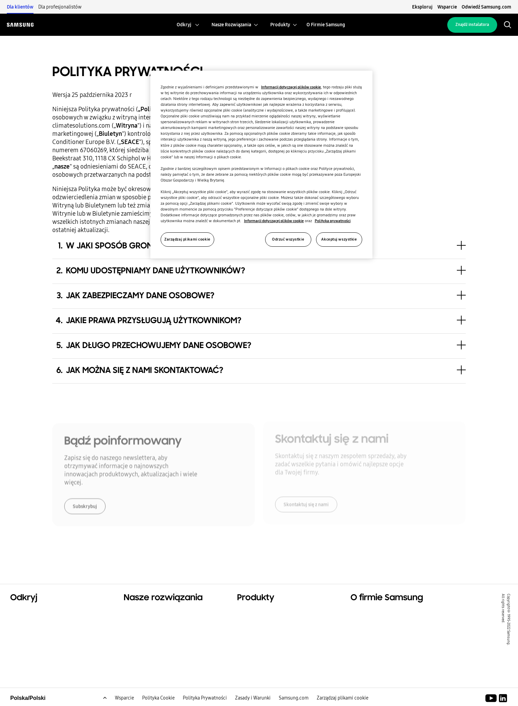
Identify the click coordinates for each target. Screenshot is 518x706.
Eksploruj (422, 7)
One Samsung (28, 647)
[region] (261, 165)
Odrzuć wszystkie (288, 239)
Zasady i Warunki (253, 701)
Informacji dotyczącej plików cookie (291, 87)
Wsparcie (447, 7)
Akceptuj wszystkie (339, 239)
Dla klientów (20, 7)
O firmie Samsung (375, 613)
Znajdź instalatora (472, 24)
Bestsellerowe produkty (269, 613)
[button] (258, 271)
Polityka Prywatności (205, 701)
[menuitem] (184, 25)
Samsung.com (294, 701)
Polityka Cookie (158, 701)
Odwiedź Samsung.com (486, 7)
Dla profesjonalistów (60, 7)
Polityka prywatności (333, 220)
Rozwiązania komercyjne (43, 630)
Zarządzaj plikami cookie (342, 701)
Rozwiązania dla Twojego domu (166, 613)
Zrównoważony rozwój (40, 638)
